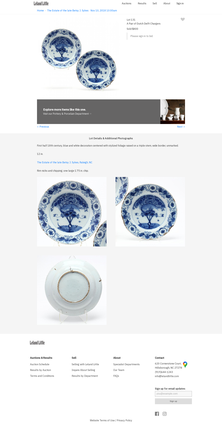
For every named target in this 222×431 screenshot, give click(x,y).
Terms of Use (107, 420)
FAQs (116, 375)
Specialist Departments (126, 364)
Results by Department (85, 375)
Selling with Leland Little (85, 364)
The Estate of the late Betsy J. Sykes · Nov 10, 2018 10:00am (82, 10)
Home (40, 10)
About (166, 3)
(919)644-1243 (164, 372)
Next (181, 126)
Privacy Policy (124, 420)
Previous (43, 126)
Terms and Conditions (42, 375)
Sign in (180, 3)
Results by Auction (40, 370)
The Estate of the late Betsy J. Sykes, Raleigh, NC (64, 162)
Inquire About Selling (83, 370)
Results (142, 3)
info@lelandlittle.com (167, 376)
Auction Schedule (39, 364)
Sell (155, 3)
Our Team (118, 370)
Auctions (126, 3)
